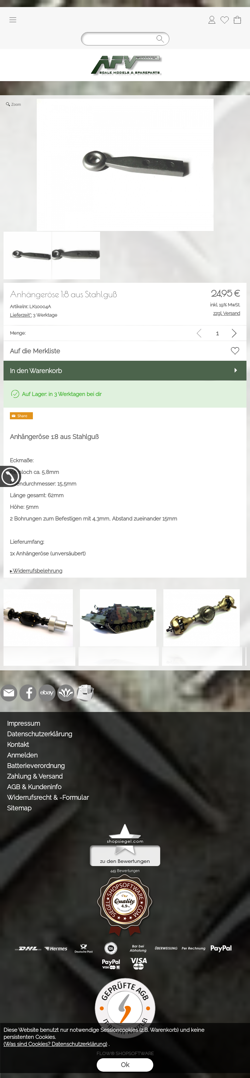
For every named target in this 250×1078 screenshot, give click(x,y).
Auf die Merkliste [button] (35, 351)
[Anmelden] (211, 19)
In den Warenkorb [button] (36, 370)
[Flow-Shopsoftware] (66, 693)
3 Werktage (33, 315)
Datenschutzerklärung (39, 734)
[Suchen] (125, 38)
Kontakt (18, 744)
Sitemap (19, 808)
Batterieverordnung (36, 765)
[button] (12, 19)
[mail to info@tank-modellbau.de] (9, 693)
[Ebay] (47, 693)
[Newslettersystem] (85, 693)
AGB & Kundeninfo (34, 787)
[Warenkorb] (237, 19)
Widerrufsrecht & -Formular (48, 797)
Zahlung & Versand (35, 776)
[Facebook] (28, 693)
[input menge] (217, 333)
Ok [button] (125, 1064)
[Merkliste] (224, 19)
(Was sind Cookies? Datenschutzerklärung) (55, 1044)
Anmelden (22, 755)
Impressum (23, 723)
